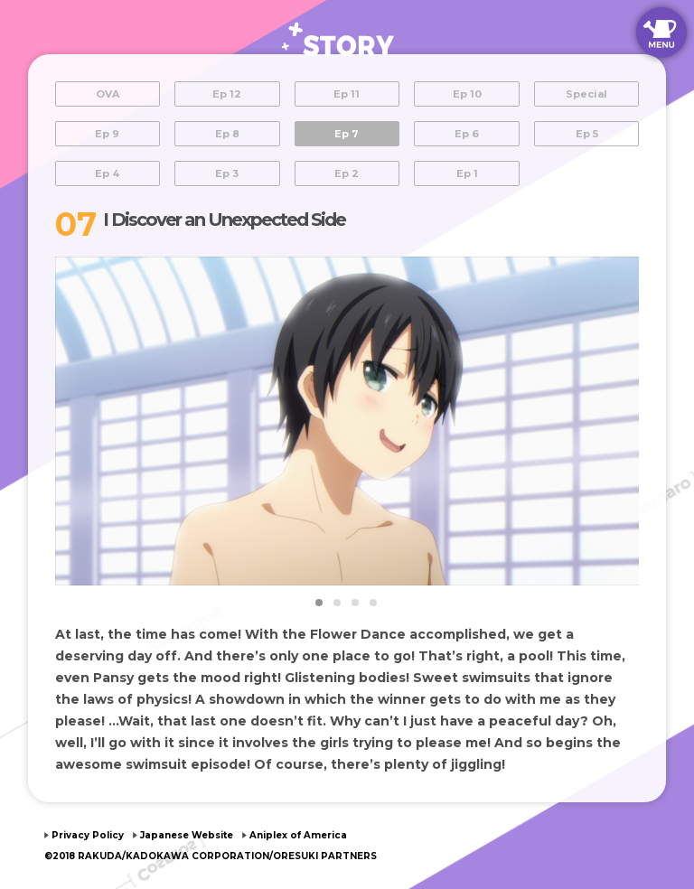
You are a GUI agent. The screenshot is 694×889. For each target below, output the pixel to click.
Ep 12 (226, 94)
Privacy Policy (88, 835)
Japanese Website (186, 835)
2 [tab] (337, 603)
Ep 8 (227, 133)
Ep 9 (107, 133)
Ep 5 (587, 133)
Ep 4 (107, 173)
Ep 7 (346, 133)
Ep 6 (467, 133)
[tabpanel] (347, 421)
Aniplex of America (298, 835)
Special (586, 94)
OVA (107, 94)
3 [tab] (356, 603)
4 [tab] (374, 603)
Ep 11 (346, 94)
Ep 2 (346, 173)
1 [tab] (319, 603)
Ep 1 (467, 173)
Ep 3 (227, 173)
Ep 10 (467, 94)
